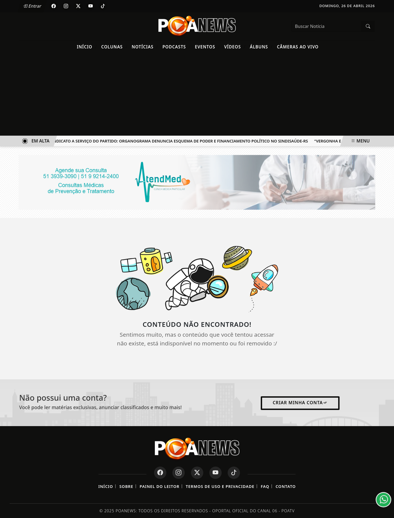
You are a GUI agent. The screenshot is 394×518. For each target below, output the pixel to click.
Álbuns (261, 46)
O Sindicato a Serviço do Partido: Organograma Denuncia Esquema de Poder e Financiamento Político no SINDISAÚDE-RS (179, 141)
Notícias (145, 46)
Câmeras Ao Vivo (297, 47)
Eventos (207, 46)
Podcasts (177, 46)
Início (87, 46)
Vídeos (235, 46)
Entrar (32, 6)
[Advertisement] (197, 94)
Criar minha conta (300, 402)
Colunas (114, 46)
